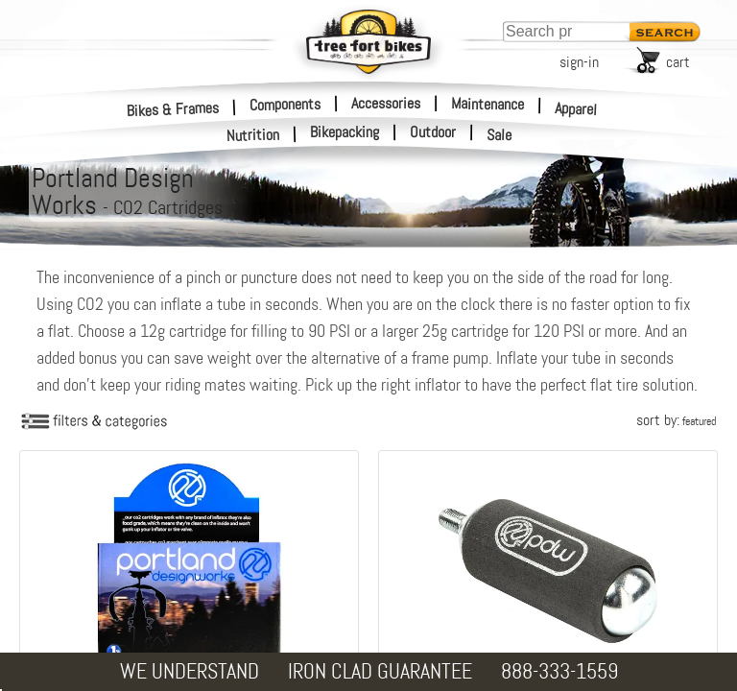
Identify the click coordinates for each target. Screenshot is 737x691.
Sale (499, 135)
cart (678, 62)
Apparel (576, 109)
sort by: (676, 420)
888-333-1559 (559, 671)
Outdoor (433, 132)
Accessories (385, 103)
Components (285, 103)
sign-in (579, 62)
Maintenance (487, 103)
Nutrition (253, 135)
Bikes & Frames (173, 109)
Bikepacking (344, 132)
